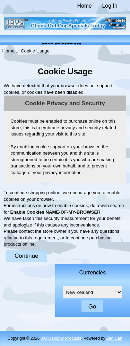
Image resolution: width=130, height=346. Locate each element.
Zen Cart (114, 338)
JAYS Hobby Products (61, 338)
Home (84, 6)
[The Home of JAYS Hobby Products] (65, 28)
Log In (110, 6)
